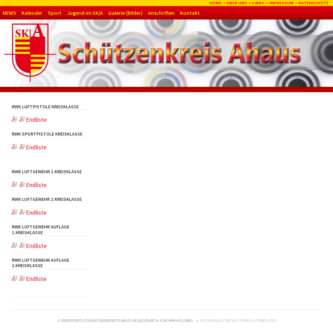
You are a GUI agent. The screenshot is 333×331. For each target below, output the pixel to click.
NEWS (9, 12)
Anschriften (161, 12)
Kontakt (190, 12)
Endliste (32, 119)
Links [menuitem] (258, 2)
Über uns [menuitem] (237, 2)
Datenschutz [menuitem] (314, 2)
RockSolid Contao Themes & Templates (238, 320)
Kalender (32, 12)
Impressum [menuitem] (281, 2)
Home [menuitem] (216, 2)
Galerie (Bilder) (125, 12)
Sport (55, 12)
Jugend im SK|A (85, 12)
